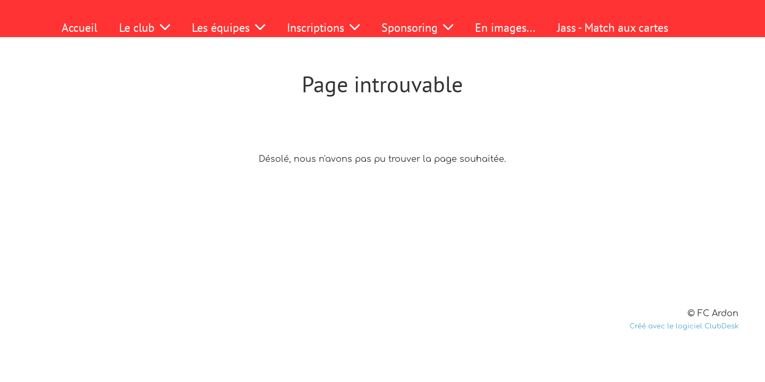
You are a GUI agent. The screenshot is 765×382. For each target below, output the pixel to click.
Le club (144, 27)
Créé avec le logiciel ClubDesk (684, 326)
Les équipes (228, 27)
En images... (505, 27)
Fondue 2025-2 (365, 54)
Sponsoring (417, 27)
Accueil (79, 27)
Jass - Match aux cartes (612, 27)
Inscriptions (323, 27)
